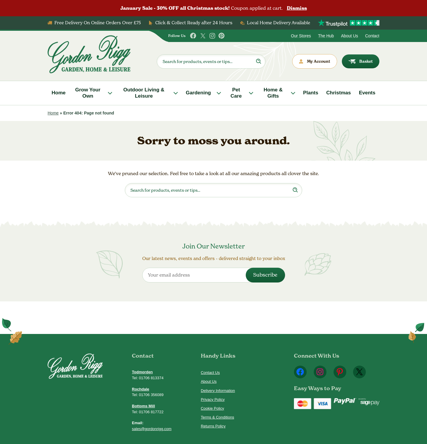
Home (59, 93)
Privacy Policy (213, 399)
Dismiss (297, 8)
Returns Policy (213, 426)
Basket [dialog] (361, 61)
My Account (314, 61)
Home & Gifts (273, 93)
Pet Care (236, 93)
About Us (349, 35)
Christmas (338, 93)
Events (367, 93)
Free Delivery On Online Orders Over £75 (97, 22)
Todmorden (142, 372)
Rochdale (140, 389)
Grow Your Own (87, 93)
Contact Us (210, 372)
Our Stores (301, 35)
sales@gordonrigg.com (152, 429)
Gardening (198, 93)
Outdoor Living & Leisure (143, 93)
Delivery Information (218, 390)
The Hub (326, 35)
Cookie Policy (212, 408)
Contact (372, 35)
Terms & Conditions (217, 417)
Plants (310, 93)
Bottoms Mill (143, 406)
